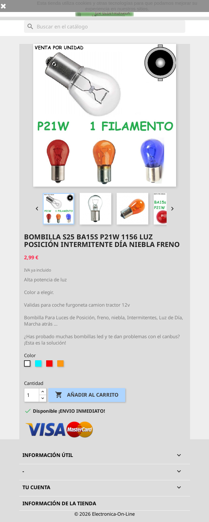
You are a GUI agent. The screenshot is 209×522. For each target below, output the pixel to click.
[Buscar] (104, 26)
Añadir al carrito (87, 395)
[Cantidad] (31, 395)
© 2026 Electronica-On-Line (104, 514)
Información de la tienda (59, 503)
